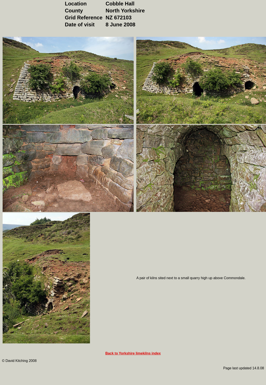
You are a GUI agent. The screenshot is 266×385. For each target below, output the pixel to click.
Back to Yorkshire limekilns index (133, 353)
